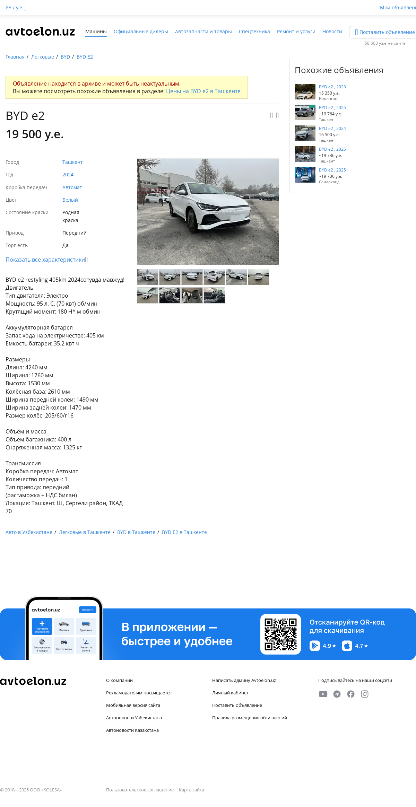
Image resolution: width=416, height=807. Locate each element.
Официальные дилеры (141, 31)
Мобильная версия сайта (133, 705)
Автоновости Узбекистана (134, 717)
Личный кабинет (230, 693)
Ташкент (72, 162)
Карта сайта (191, 790)
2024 (67, 174)
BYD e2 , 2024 (332, 128)
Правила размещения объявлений (249, 717)
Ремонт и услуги (296, 31)
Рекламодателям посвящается (139, 693)
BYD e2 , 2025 (332, 108)
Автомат (72, 187)
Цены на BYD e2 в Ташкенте (203, 91)
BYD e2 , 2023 (332, 87)
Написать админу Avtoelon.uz (244, 680)
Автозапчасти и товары (203, 31)
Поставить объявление (237, 705)
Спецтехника (254, 31)
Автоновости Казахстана (132, 730)
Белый (70, 199)
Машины (96, 31)
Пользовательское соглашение (140, 790)
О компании (119, 680)
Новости (332, 31)
